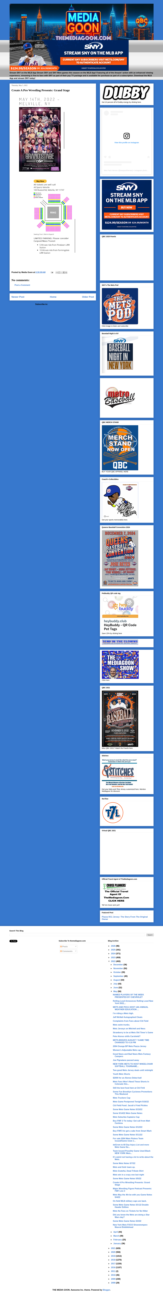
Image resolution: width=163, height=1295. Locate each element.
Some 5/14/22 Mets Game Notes (127, 1113)
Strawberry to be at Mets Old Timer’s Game (133, 1032)
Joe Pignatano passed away (126, 1060)
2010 (113, 1275)
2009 (113, 1279)
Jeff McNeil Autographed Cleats (127, 1017)
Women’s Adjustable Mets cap (127, 1050)
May (115, 991)
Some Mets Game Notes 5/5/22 (127, 1178)
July (115, 984)
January (117, 1243)
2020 (113, 1252)
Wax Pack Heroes (111, 170)
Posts (64, 947)
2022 (113, 961)
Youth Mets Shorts (121, 1074)
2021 (113, 1248)
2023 (113, 957)
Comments (66, 951)
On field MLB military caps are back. (130, 1201)
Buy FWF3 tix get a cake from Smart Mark (132, 1131)
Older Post (88, 297)
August (117, 980)
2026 (113, 946)
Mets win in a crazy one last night (128, 1175)
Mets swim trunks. (121, 1025)
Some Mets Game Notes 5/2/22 (127, 1221)
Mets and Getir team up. (124, 1167)
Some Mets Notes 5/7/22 (124, 1163)
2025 (113, 950)
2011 (113, 1271)
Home (53, 297)
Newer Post (18, 297)
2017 (113, 1264)
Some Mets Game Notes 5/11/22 (127, 1135)
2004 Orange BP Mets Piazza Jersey (129, 1046)
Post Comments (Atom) (59, 304)
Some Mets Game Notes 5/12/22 (127, 1127)
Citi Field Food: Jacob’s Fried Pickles (130, 1105)
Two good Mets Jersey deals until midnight (133, 1070)
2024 (113, 954)
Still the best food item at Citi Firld (129, 1088)
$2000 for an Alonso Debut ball (127, 1078)
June (116, 988)
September (118, 976)
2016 (113, 1267)
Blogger (106, 1290)
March (116, 1236)
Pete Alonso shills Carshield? (126, 1036)
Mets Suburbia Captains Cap (126, 1117)
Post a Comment (22, 285)
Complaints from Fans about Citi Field (130, 1021)
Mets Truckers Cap (121, 1098)
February (117, 1240)
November (118, 968)
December (118, 965)
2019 (113, 1256)
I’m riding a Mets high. (123, 1013)
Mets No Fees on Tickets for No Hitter (130, 1211)
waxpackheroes (126, 170)
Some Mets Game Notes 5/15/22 (127, 1109)
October (117, 972)
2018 (113, 1260)
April (115, 1232)
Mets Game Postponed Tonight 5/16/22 (131, 1102)
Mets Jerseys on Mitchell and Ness (129, 1029)
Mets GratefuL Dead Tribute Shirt (128, 1171)
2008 (113, 1283)
